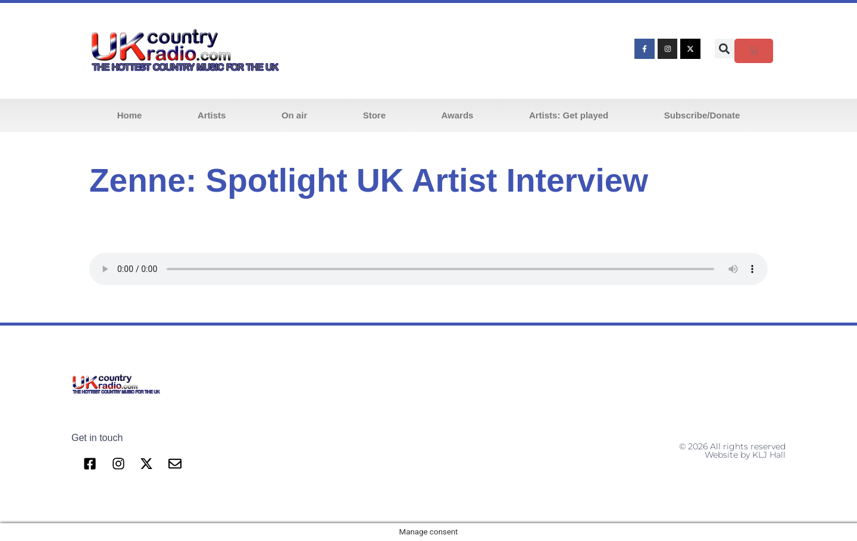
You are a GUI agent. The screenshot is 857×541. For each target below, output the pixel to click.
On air (294, 115)
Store (374, 115)
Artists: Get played (568, 115)
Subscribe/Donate (702, 115)
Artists (212, 115)
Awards (458, 115)
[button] (724, 48)
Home (129, 115)
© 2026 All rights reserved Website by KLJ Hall (732, 450)
